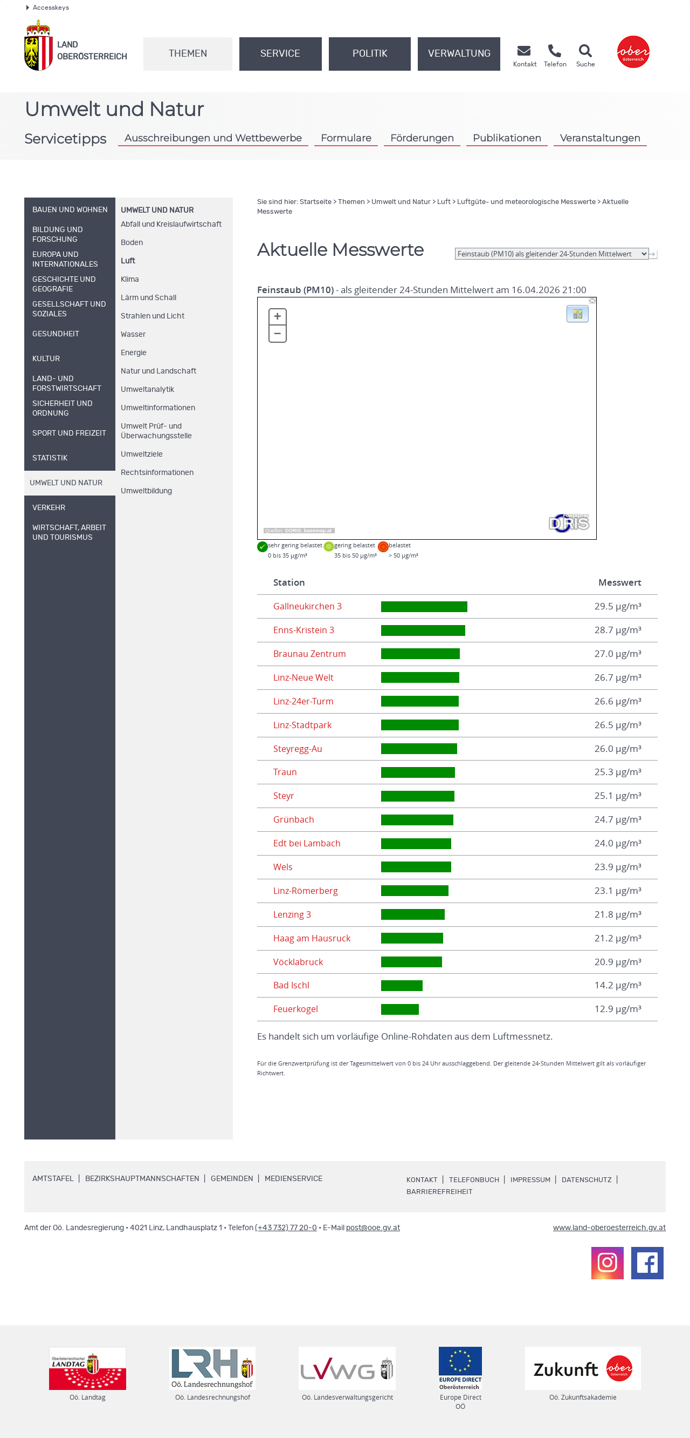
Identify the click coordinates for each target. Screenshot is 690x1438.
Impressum (534, 1180)
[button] (577, 313)
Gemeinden (232, 1179)
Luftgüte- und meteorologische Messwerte (526, 202)
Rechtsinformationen (157, 473)
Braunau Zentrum (310, 654)
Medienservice (293, 1179)
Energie (134, 353)
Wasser (133, 334)
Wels (283, 867)
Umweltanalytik (147, 390)
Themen (188, 54)
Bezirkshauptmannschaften (142, 1179)
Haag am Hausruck (313, 938)
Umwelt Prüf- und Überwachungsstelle (156, 431)
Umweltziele (142, 454)
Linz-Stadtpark (303, 725)
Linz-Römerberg (307, 891)
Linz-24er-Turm (305, 701)
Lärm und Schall (148, 298)
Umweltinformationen (158, 408)
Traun (285, 772)
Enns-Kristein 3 (304, 630)
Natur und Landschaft (158, 371)
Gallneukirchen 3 (308, 606)
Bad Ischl (291, 985)
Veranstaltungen (600, 138)
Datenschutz (593, 1180)
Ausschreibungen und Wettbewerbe (213, 138)
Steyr (284, 796)
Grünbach (293, 819)
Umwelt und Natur (157, 210)
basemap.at (318, 530)
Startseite (316, 202)
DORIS (293, 530)
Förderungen (422, 138)
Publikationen (507, 138)
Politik (370, 54)
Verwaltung (459, 54)
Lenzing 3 (293, 914)
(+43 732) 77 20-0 (286, 1228)
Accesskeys (47, 7)
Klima (130, 279)
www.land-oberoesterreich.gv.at (609, 1228)
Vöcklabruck (298, 962)
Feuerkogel (297, 1009)
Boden (132, 243)
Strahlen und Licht (152, 316)
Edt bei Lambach (307, 843)
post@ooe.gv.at (373, 1228)
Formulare (346, 138)
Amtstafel (53, 1179)
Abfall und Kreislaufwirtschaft (171, 224)
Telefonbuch (475, 1180)
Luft (128, 261)
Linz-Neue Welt (305, 677)
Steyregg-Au (299, 749)
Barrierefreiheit (439, 1192)
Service (280, 54)
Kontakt (422, 1180)
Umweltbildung (146, 491)
